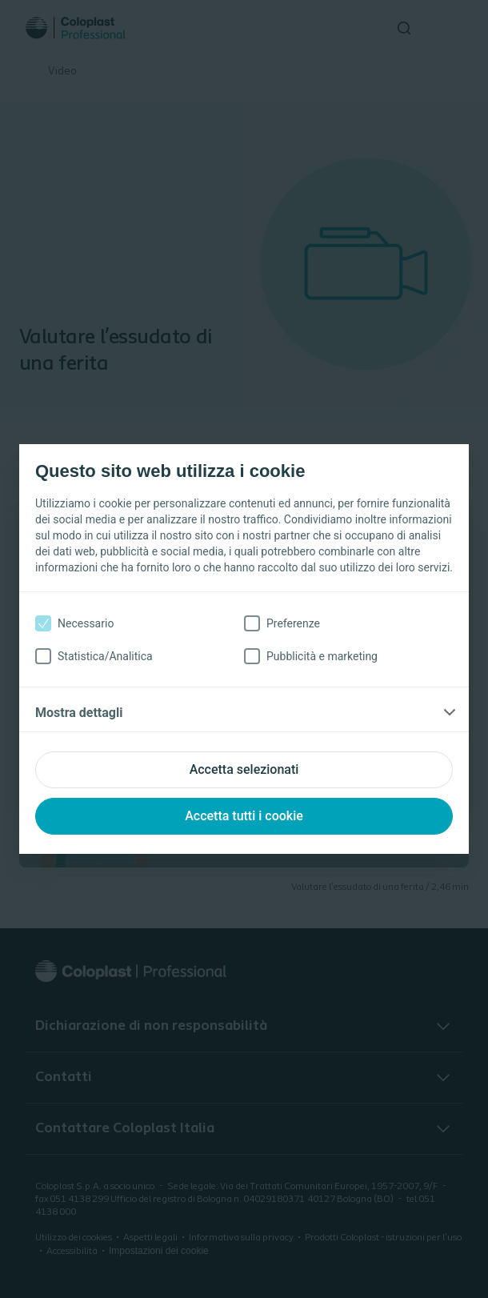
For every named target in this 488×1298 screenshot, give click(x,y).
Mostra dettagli (78, 712)
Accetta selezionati (244, 769)
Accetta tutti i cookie (244, 815)
